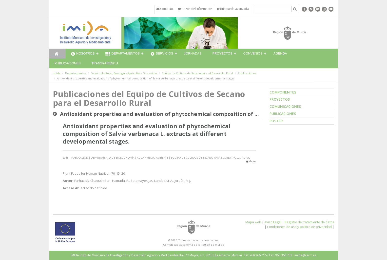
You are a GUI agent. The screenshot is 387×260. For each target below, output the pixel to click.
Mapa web (253, 222)
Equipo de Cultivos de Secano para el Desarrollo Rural (197, 73)
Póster (276, 120)
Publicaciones (67, 63)
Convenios (253, 53)
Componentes (283, 92)
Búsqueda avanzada (233, 9)
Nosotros (83, 54)
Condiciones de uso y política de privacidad (299, 226)
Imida (56, 73)
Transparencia (104, 63)
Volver (251, 161)
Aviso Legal (272, 222)
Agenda (280, 53)
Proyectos (222, 53)
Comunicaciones (285, 106)
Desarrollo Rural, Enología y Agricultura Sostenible (124, 73)
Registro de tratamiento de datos (309, 222)
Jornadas (193, 53)
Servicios (162, 54)
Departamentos (122, 54)
